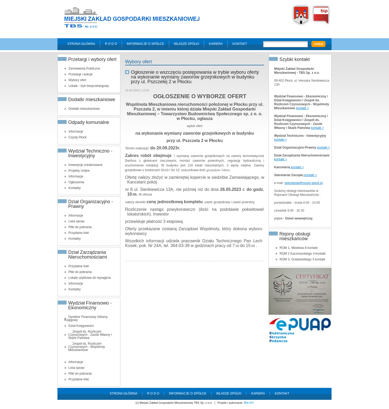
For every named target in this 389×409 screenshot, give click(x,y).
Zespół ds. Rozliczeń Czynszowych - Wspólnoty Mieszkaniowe (86, 347)
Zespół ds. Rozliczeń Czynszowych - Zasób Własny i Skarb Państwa (90, 335)
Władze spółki (186, 44)
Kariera (216, 44)
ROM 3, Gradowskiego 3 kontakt (302, 259)
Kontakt (239, 44)
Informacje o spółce (145, 44)
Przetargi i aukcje (80, 74)
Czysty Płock (77, 137)
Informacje (75, 131)
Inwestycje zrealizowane (85, 165)
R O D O (111, 44)
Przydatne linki (78, 233)
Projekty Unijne (79, 170)
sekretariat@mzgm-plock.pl (303, 183)
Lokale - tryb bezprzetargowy (88, 86)
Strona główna (81, 44)
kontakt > (302, 108)
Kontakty (74, 188)
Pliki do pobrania (80, 227)
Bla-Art (249, 403)
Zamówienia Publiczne (84, 68)
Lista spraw (76, 221)
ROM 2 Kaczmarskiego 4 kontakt (303, 253)
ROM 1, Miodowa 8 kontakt (299, 248)
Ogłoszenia (76, 182)
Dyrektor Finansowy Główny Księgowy (86, 318)
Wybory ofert (77, 80)
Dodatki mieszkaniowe (84, 109)
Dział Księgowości (81, 326)
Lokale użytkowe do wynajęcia (89, 278)
